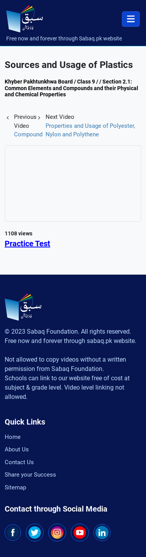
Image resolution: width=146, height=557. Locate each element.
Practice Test (27, 243)
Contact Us (19, 462)
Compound (28, 134)
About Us (17, 449)
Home (13, 436)
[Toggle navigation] (131, 19)
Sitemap (15, 487)
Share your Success (30, 474)
